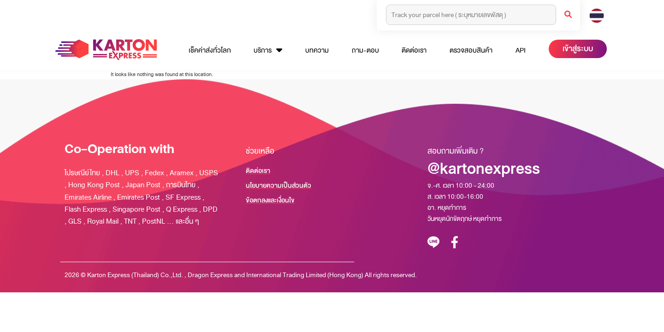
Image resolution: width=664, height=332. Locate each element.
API (521, 50)
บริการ (268, 50)
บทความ (317, 50)
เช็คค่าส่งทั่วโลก (210, 50)
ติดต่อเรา (414, 50)
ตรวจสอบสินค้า (471, 50)
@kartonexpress (483, 169)
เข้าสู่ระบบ (578, 48)
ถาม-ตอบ (365, 50)
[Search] (568, 15)
